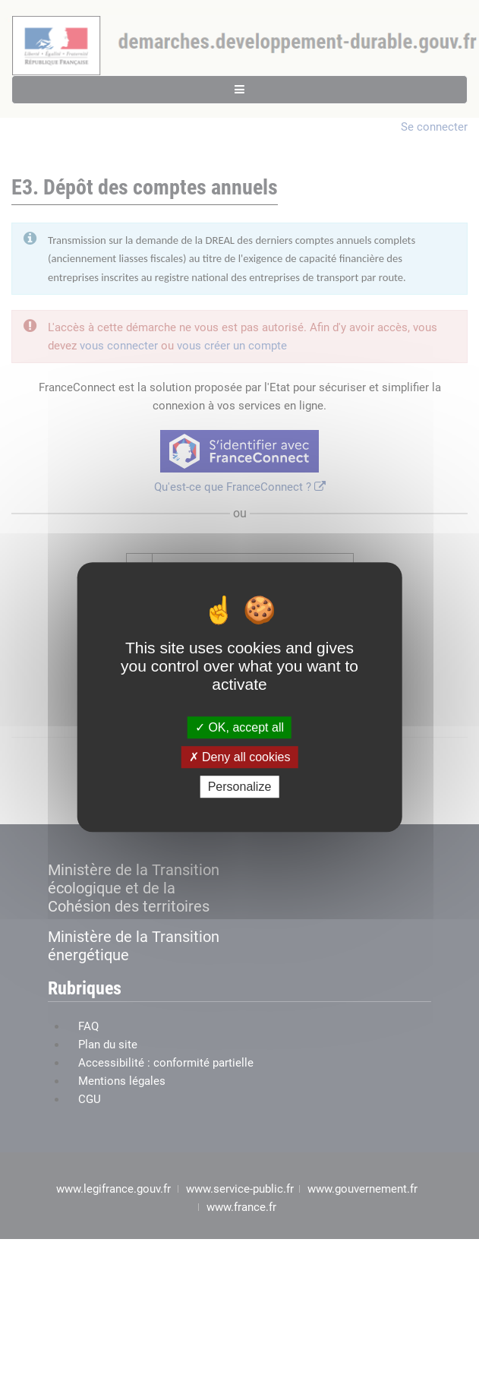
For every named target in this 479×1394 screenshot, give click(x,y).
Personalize (240, 786)
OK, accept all (239, 727)
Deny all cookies (240, 757)
